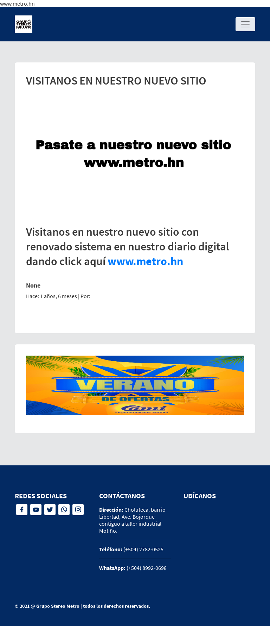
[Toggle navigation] (245, 24)
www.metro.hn (145, 261)
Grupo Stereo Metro (57, 606)
